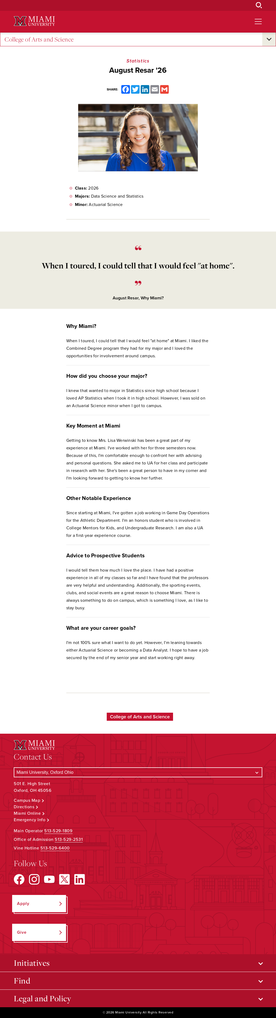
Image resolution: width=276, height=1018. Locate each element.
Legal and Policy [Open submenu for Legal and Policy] (42, 998)
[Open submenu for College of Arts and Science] (269, 39)
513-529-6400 (55, 848)
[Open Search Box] (259, 5)
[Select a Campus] (138, 772)
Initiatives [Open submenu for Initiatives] (32, 962)
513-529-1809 (58, 831)
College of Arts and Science (39, 39)
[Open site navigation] (258, 22)
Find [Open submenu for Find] (22, 980)
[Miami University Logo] (34, 21)
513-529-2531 (69, 839)
